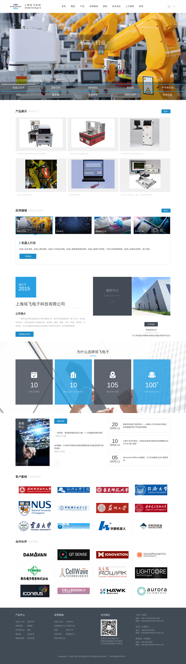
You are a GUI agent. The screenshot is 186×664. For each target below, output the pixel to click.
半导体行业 (167, 87)
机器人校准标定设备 (24, 195)
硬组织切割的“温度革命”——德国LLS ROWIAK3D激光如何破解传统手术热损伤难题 (145, 425)
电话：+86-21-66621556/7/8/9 (148, 618)
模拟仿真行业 (59, 638)
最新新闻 (60, 421)
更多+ (166, 111)
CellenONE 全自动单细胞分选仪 (132, 154)
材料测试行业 (59, 626)
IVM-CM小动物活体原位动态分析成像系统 (31, 154)
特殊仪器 (167, 94)
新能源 (130, 87)
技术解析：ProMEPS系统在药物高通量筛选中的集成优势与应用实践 (79, 446)
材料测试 (93, 87)
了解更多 (28, 256)
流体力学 (55, 87)
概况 (73, 6)
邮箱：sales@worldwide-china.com (150, 621)
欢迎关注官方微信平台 (110, 638)
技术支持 (116, 6)
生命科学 (93, 94)
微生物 (55, 94)
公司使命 (151, 324)
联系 (141, 6)
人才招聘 (130, 6)
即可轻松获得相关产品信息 (111, 644)
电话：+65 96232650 (144, 642)
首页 (64, 6)
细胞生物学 (130, 94)
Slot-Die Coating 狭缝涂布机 (79, 154)
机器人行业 (18, 87)
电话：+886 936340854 (145, 630)
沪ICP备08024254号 (117, 656)
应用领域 (94, 6)
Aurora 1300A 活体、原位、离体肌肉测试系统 (137, 195)
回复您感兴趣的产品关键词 (111, 641)
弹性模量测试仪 (74, 195)
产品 (82, 6)
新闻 (105, 6)
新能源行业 (70, 634)
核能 (18, 94)
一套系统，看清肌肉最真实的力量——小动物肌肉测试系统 (79, 433)
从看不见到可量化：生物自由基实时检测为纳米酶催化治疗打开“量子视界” (145, 442)
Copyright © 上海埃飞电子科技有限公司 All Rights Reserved (82, 656)
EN (174, 7)
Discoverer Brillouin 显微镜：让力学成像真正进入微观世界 (145, 458)
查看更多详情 (24, 334)
